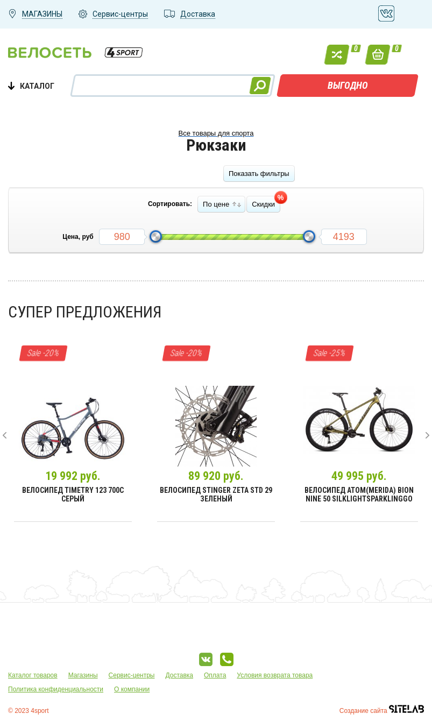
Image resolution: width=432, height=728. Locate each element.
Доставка (179, 675)
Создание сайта (381, 711)
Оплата (215, 675)
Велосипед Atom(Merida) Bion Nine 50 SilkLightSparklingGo (359, 494)
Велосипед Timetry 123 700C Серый (73, 494)
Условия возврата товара (275, 675)
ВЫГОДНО (348, 85)
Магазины (83, 675)
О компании (132, 689)
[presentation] (4, 435)
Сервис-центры (132, 675)
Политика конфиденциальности (55, 689)
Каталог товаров (33, 675)
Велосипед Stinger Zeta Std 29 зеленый (216, 494)
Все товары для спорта (216, 133)
